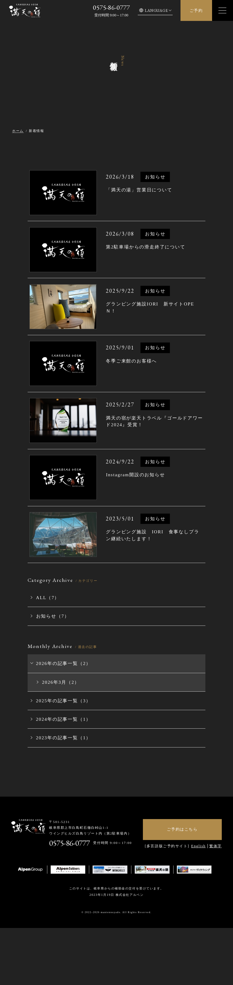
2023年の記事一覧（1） (57, 774)
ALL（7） (43, 641)
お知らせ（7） (48, 659)
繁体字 (215, 882)
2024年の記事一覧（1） (57, 757)
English (198, 882)
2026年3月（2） (55, 722)
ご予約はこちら (182, 865)
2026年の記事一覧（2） (57, 705)
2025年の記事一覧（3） (57, 739)
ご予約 (196, 10)
